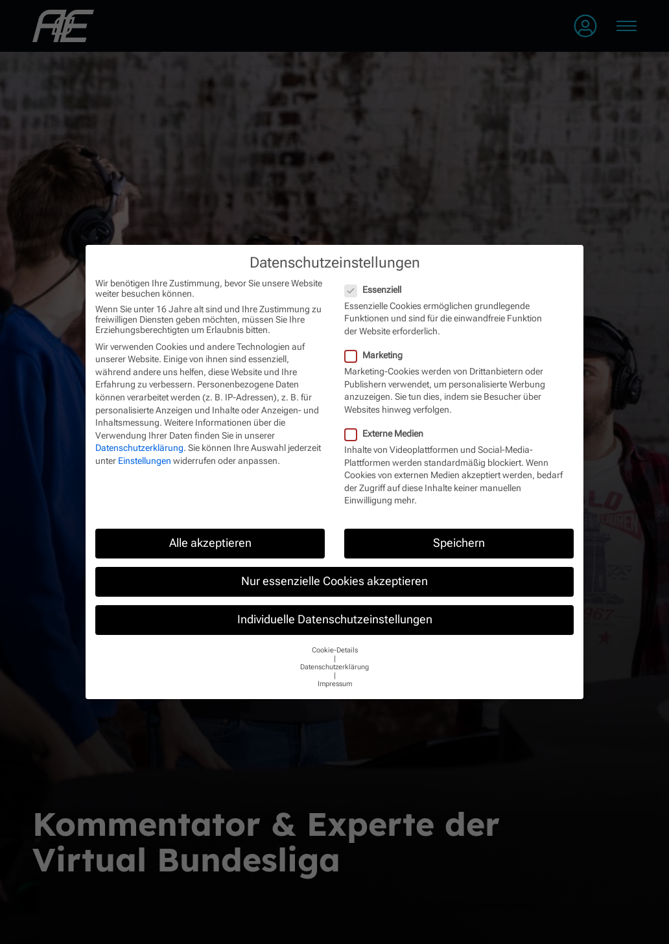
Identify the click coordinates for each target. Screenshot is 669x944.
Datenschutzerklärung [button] (334, 667)
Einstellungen (144, 460)
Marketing (374, 355)
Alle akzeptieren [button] (210, 542)
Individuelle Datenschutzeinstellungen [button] (334, 619)
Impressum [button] (335, 684)
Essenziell (373, 289)
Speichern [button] (459, 542)
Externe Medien (384, 433)
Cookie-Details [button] (335, 650)
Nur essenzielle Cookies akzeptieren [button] (334, 581)
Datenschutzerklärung (139, 448)
